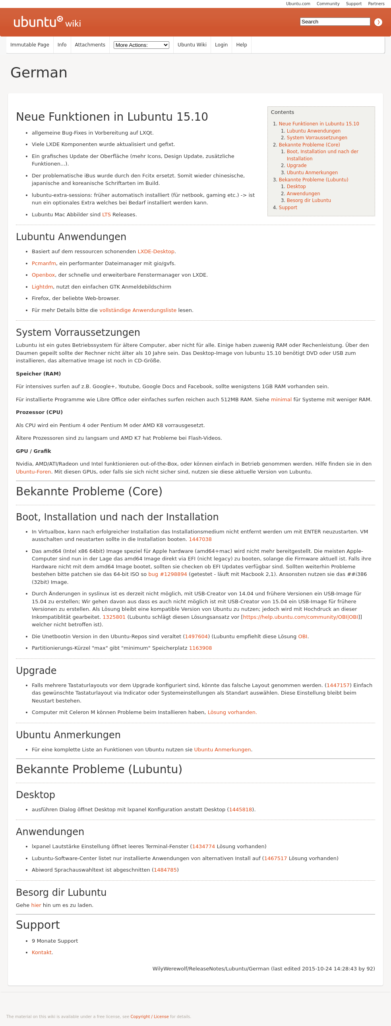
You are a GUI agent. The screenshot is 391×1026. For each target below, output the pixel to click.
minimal (281, 399)
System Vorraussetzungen (317, 138)
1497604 (196, 636)
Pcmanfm (44, 263)
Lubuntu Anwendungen (314, 131)
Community (328, 4)
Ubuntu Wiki (192, 45)
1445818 (240, 809)
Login (221, 45)
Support (354, 4)
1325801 (114, 617)
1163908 (200, 648)
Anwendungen (303, 193)
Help (241, 45)
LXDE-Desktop (155, 251)
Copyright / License (150, 1016)
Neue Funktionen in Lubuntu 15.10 (319, 124)
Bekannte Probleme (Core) (309, 145)
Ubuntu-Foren (33, 472)
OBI (302, 636)
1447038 (200, 539)
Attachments (90, 45)
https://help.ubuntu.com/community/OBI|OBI (300, 617)
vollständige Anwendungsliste (137, 310)
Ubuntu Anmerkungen (312, 172)
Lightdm (42, 287)
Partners (376, 4)
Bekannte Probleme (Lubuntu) (313, 180)
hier (36, 905)
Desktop (296, 186)
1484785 (165, 870)
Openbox (43, 275)
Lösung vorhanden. (232, 712)
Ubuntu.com (298, 4)
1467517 (275, 858)
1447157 (338, 685)
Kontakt (42, 952)
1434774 (203, 846)
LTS (106, 215)
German (39, 72)
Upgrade (297, 165)
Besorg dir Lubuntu (309, 200)
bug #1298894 (167, 574)
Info (62, 45)
